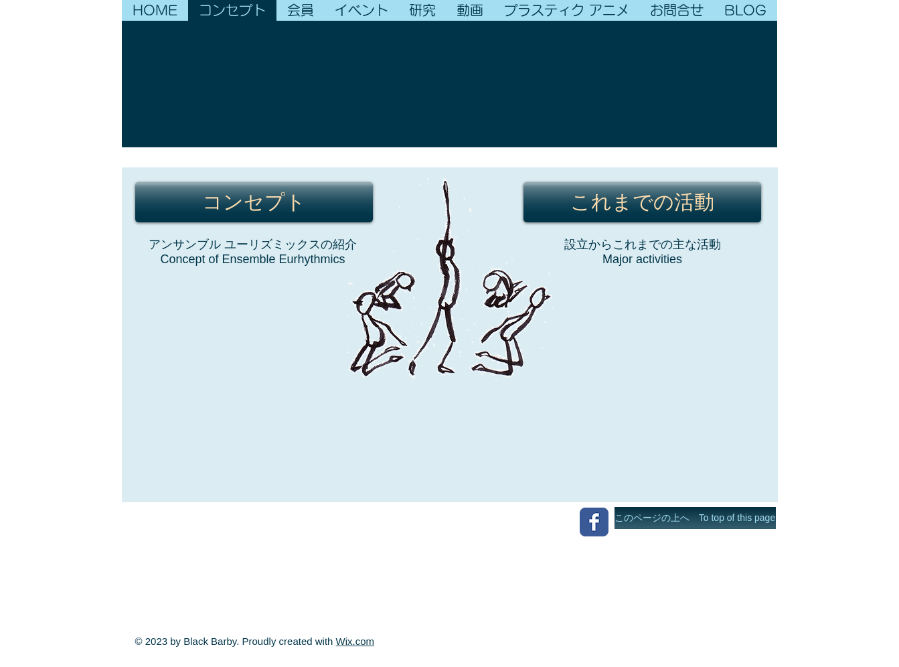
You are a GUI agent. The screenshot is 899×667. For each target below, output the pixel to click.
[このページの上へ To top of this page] (695, 518)
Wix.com (355, 641)
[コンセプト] (254, 202)
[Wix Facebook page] (594, 522)
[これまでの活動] (642, 202)
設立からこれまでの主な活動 (642, 244)
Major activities (642, 259)
